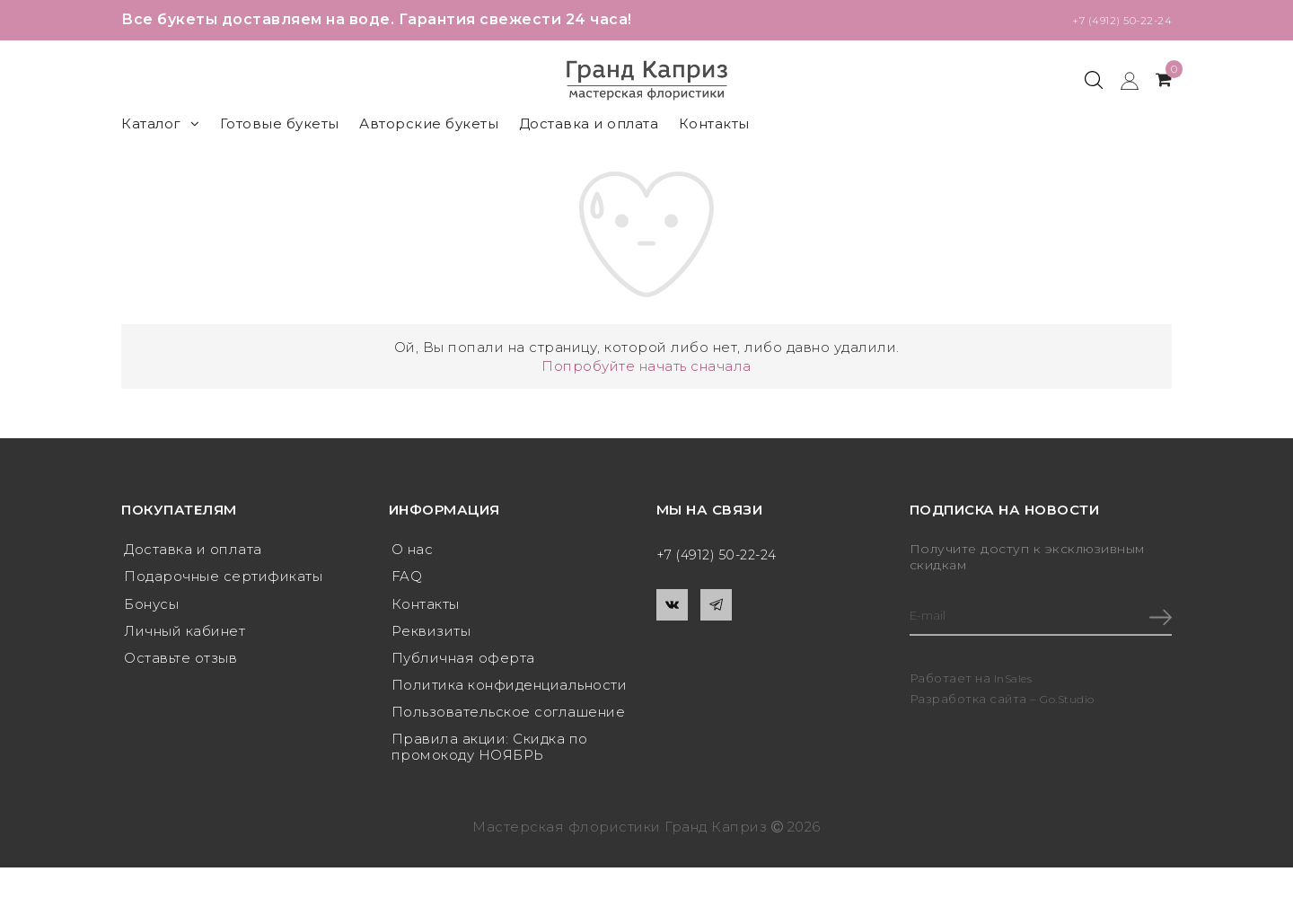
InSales (1016, 681)
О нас (412, 550)
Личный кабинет (184, 636)
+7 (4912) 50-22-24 (1104, 19)
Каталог (160, 123)
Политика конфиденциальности (509, 693)
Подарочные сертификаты (223, 578)
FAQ (407, 578)
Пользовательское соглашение (508, 722)
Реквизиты (431, 636)
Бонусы (151, 607)
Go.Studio (1071, 701)
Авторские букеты (428, 123)
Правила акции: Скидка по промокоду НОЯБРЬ (489, 759)
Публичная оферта (463, 665)
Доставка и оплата (589, 123)
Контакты (714, 123)
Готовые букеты (279, 123)
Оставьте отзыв (180, 665)
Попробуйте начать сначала (646, 365)
